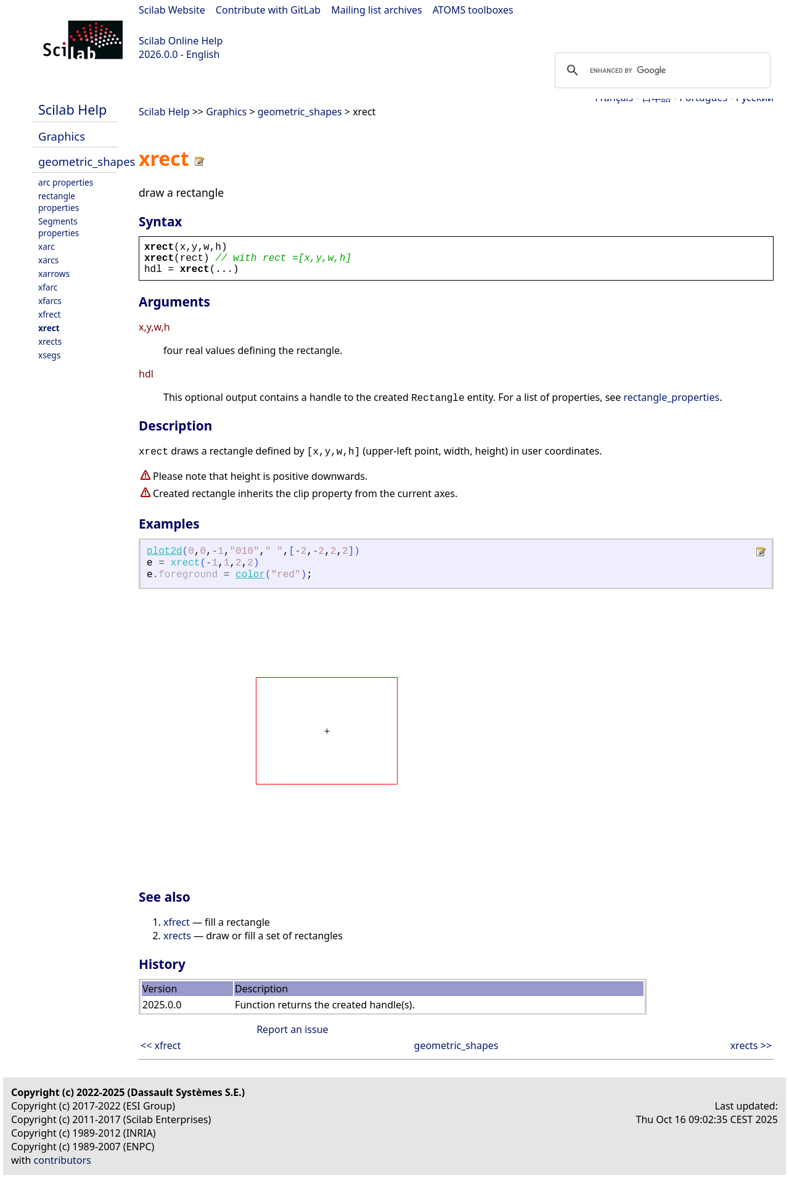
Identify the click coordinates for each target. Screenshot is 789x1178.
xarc (46, 246)
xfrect (49, 314)
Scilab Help (72, 109)
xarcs (48, 260)
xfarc (47, 287)
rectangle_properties (672, 397)
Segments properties (58, 227)
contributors (62, 1160)
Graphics (61, 136)
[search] (661, 70)
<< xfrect (161, 1045)
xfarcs (50, 301)
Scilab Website (172, 10)
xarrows (54, 273)
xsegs (49, 355)
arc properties (65, 182)
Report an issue (292, 1029)
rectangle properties (58, 201)
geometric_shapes (86, 161)
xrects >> (751, 1045)
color (250, 574)
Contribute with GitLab (268, 10)
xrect (49, 328)
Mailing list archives (376, 10)
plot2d (164, 551)
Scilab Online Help (181, 40)
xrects (50, 341)
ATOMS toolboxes (473, 10)
